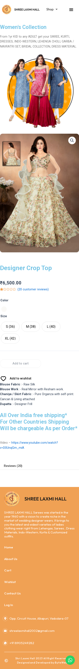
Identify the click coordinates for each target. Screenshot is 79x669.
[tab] (39, 466)
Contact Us (12, 593)
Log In (8, 605)
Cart (7, 570)
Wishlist (10, 582)
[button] (71, 9)
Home (8, 547)
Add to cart (20, 363)
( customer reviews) (33, 289)
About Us (10, 559)
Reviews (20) (13, 466)
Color (4, 300)
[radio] (4, 309)
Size (3, 316)
